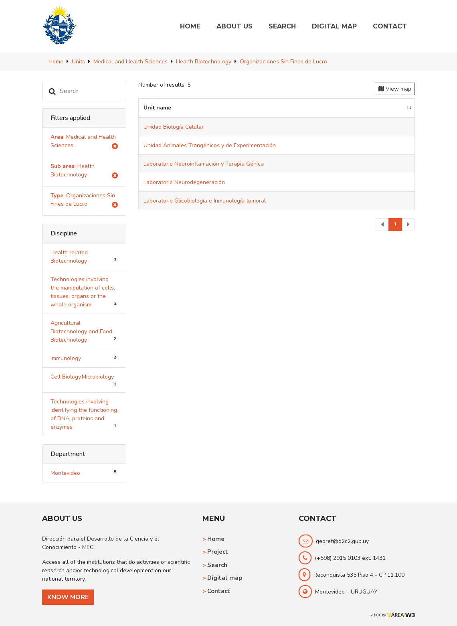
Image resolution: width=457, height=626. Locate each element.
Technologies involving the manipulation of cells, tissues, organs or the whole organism (84, 292)
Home (215, 539)
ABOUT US (234, 26)
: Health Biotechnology (84, 171)
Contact (218, 591)
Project (217, 552)
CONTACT (390, 26)
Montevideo (84, 473)
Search (217, 565)
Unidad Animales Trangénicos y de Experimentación (210, 145)
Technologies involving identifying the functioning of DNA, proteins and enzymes (84, 414)
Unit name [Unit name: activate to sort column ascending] (157, 107)
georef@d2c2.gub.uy (342, 541)
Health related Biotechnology (84, 257)
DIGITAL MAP (334, 26)
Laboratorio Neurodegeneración (184, 182)
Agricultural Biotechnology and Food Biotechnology (84, 331)
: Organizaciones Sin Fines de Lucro (84, 201)
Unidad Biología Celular (174, 127)
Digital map (224, 578)
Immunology (84, 358)
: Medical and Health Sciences (84, 142)
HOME (190, 26)
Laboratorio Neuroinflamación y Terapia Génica (204, 164)
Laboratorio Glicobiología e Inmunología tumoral (205, 201)
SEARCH (282, 26)
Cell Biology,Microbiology (84, 380)
